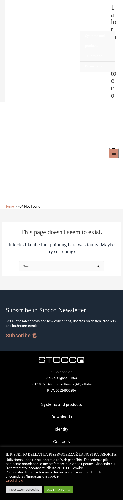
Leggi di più (14, 480)
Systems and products (95, 41)
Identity (61, 429)
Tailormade (93, 56)
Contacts (61, 441)
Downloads (93, 66)
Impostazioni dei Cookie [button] (23, 489)
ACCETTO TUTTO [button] (58, 489)
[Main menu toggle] (113, 153)
